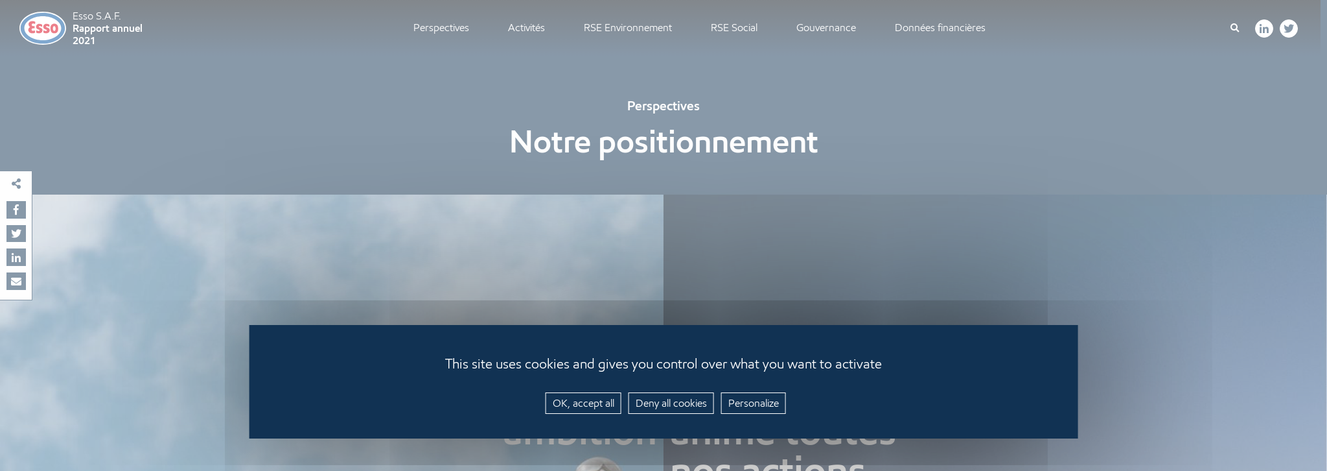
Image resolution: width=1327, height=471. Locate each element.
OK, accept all (583, 403)
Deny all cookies (671, 403)
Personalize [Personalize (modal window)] (753, 403)
